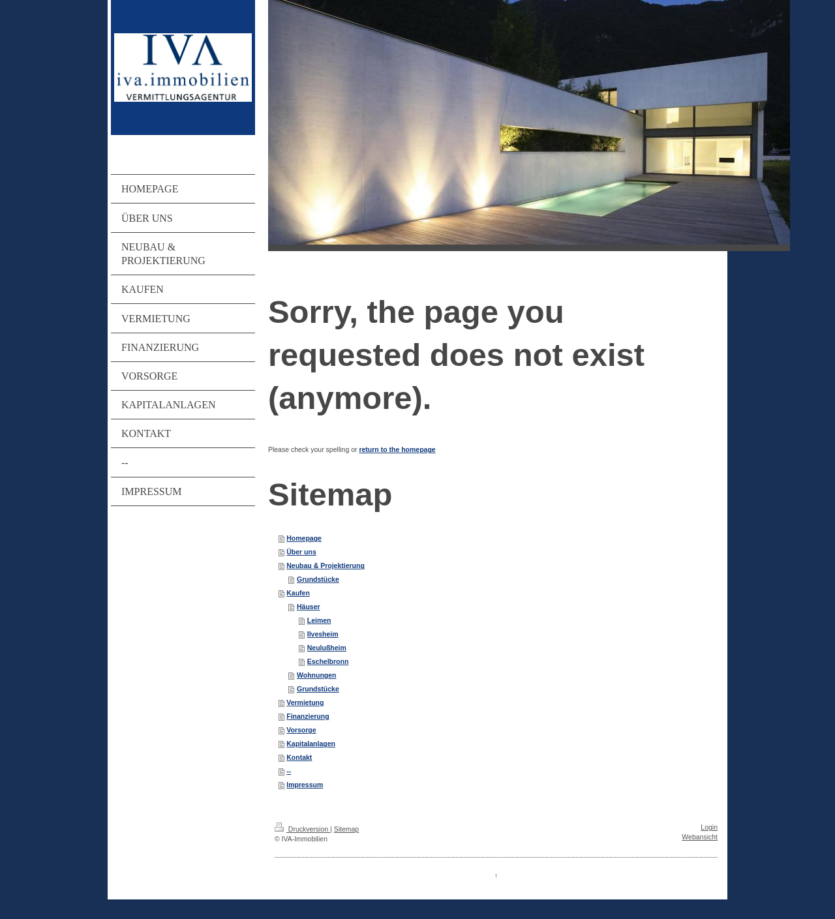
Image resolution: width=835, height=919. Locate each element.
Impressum (304, 785)
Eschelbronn (328, 661)
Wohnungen (316, 675)
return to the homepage (397, 449)
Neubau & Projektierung (325, 565)
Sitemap (346, 829)
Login (709, 827)
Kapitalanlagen (310, 743)
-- (288, 771)
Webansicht (700, 837)
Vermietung (305, 702)
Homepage (304, 538)
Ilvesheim (323, 634)
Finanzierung (307, 716)
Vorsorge (301, 730)
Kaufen (298, 593)
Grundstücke (318, 579)
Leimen (319, 620)
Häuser (308, 606)
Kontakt (299, 757)
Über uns (301, 552)
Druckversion (302, 829)
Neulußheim (326, 648)
